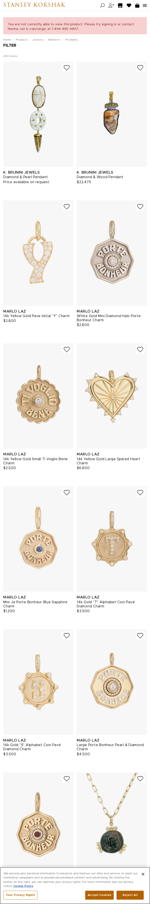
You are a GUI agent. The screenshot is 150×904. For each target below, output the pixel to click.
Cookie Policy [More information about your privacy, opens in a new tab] (23, 887)
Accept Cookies (99, 896)
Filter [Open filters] (9, 46)
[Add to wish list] (66, 68)
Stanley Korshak (34, 5)
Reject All (130, 896)
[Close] (143, 875)
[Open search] (102, 5)
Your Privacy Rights (20, 896)
